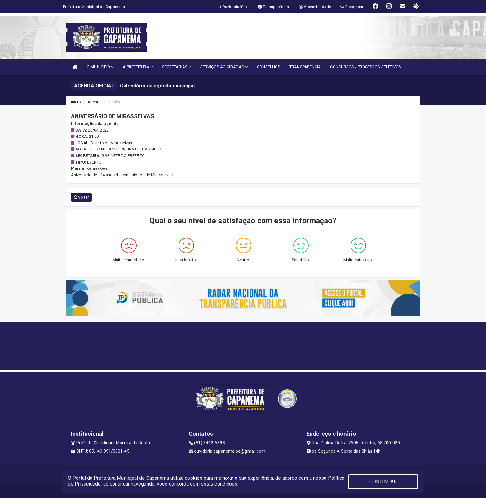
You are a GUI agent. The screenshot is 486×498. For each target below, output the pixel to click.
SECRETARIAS (176, 67)
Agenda (94, 102)
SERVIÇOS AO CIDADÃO (224, 67)
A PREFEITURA (137, 67)
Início (76, 102)
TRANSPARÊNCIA (305, 67)
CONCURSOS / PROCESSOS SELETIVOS (365, 67)
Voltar (81, 197)
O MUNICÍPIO (100, 67)
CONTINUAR (383, 482)
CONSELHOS (268, 67)
